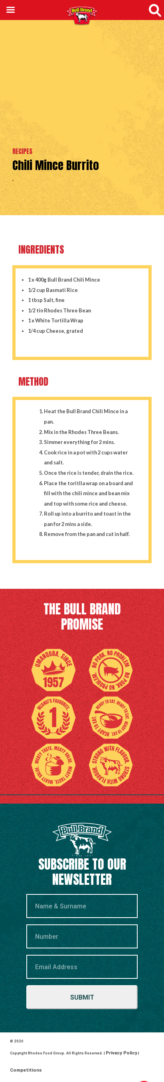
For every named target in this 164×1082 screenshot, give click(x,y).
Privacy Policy (118, 1045)
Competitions (22, 1048)
